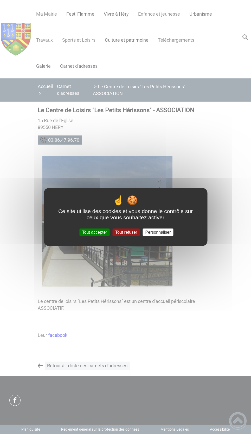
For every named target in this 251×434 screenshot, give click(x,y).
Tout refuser (126, 232)
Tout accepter (94, 232)
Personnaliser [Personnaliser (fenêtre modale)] (158, 232)
